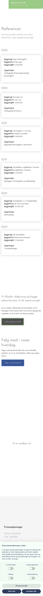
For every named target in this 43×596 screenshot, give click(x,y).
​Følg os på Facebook (12, 363)
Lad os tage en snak (12, 322)
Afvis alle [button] (11, 591)
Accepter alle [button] (31, 591)
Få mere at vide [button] (21, 586)
